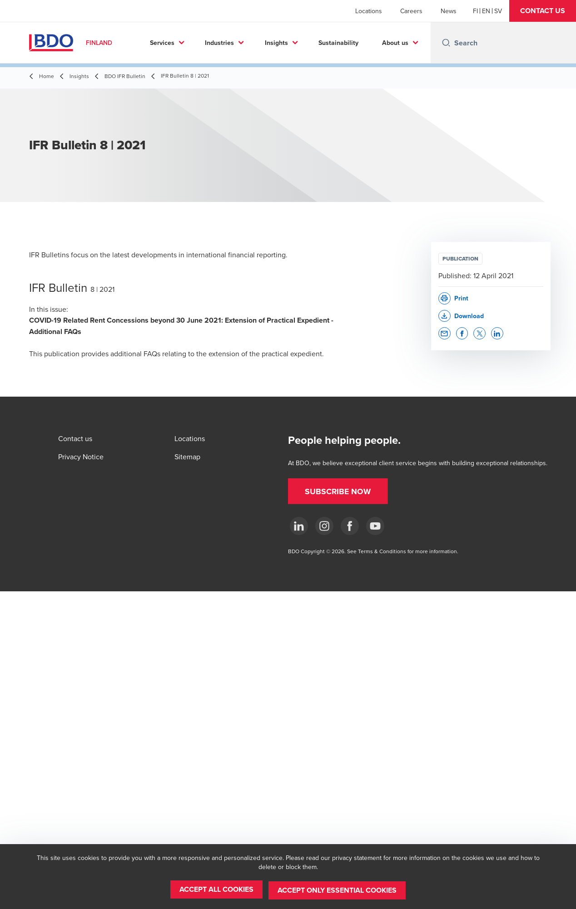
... (418, 43)
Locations (368, 10)
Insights (308, 42)
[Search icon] (446, 42)
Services (194, 42)
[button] (542, 11)
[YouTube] (375, 526)
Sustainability (370, 42)
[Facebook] (350, 526)
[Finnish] (475, 11)
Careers (411, 10)
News (449, 10)
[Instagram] (324, 526)
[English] (486, 11)
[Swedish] (498, 11)
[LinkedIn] (299, 526)
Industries (251, 42)
